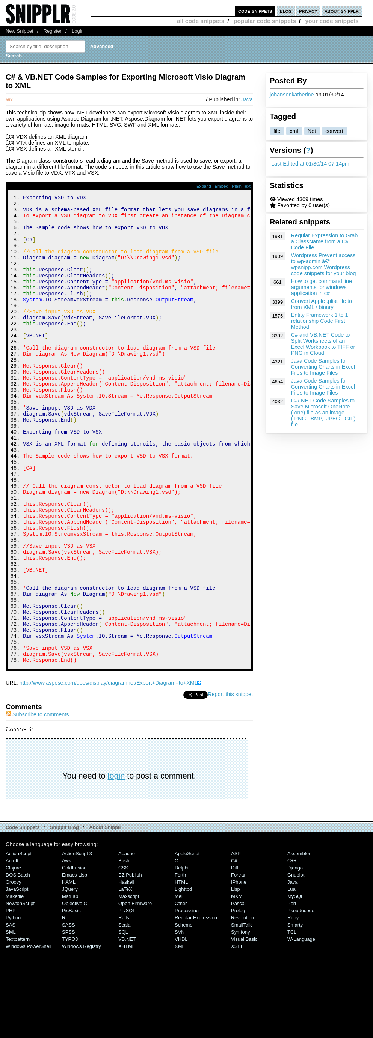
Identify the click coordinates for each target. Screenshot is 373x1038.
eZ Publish (130, 963)
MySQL (295, 984)
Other (181, 991)
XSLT (237, 1034)
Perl (291, 991)
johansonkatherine (292, 95)
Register (53, 31)
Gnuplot (295, 963)
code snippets (255, 11)
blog (286, 11)
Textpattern (18, 1027)
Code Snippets (23, 915)
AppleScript (187, 941)
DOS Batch (18, 963)
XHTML (126, 1034)
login (116, 863)
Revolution (242, 1005)
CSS (123, 955)
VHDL (181, 1027)
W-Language (301, 1027)
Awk (66, 948)
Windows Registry (81, 1034)
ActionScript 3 (77, 941)
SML (11, 1020)
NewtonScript (20, 991)
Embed (221, 186)
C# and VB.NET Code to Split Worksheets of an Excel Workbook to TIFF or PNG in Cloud (323, 344)
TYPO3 (70, 1027)
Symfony (240, 1020)
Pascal (238, 991)
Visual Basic (244, 1027)
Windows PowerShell (28, 1034)
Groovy (13, 970)
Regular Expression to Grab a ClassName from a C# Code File (324, 241)
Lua (291, 977)
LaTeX (125, 977)
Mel (179, 984)
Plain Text (241, 186)
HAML (69, 970)
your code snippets (332, 21)
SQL (123, 1020)
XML (180, 1034)
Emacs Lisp (74, 963)
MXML (238, 984)
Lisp (235, 977)
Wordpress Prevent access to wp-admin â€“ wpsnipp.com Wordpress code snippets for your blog (323, 264)
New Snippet (19, 31)
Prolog (238, 998)
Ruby (293, 1005)
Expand (203, 186)
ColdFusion (74, 955)
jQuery (70, 977)
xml (294, 131)
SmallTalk (241, 1012)
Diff (234, 955)
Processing (187, 998)
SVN (180, 1020)
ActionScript (19, 941)
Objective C (74, 991)
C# (234, 948)
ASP (236, 941)
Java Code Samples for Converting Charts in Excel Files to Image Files (323, 367)
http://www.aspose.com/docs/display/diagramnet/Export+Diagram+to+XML (109, 771)
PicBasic (71, 998)
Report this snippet (230, 782)
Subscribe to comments (37, 802)
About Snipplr (105, 915)
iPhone (238, 970)
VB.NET (127, 1027)
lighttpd (183, 977)
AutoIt (12, 948)
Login (78, 31)
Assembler (298, 941)
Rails (123, 1005)
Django (295, 955)
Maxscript (128, 984)
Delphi (182, 955)
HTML (181, 970)
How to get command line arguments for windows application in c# (321, 287)
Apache (126, 941)
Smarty (295, 1012)
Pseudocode (300, 998)
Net (312, 131)
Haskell (126, 970)
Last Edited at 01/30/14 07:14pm (310, 164)
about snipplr (342, 11)
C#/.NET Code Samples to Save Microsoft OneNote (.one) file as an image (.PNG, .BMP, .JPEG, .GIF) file (323, 413)
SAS (10, 1012)
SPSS (68, 1020)
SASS (68, 1012)
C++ (291, 948)
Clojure (13, 955)
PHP (11, 998)
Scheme (184, 1012)
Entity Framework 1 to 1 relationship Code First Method (319, 321)
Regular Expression (196, 1005)
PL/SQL (126, 998)
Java (247, 99)
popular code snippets (265, 21)
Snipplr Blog (64, 915)
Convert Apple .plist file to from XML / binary (321, 304)
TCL (291, 1020)
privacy (308, 11)
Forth (180, 963)
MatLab (70, 984)
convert (334, 131)
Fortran (239, 963)
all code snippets (200, 21)
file (276, 131)
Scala (124, 1012)
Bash (124, 948)
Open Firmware (135, 991)
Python (13, 1005)
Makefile (15, 984)
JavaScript (17, 977)
